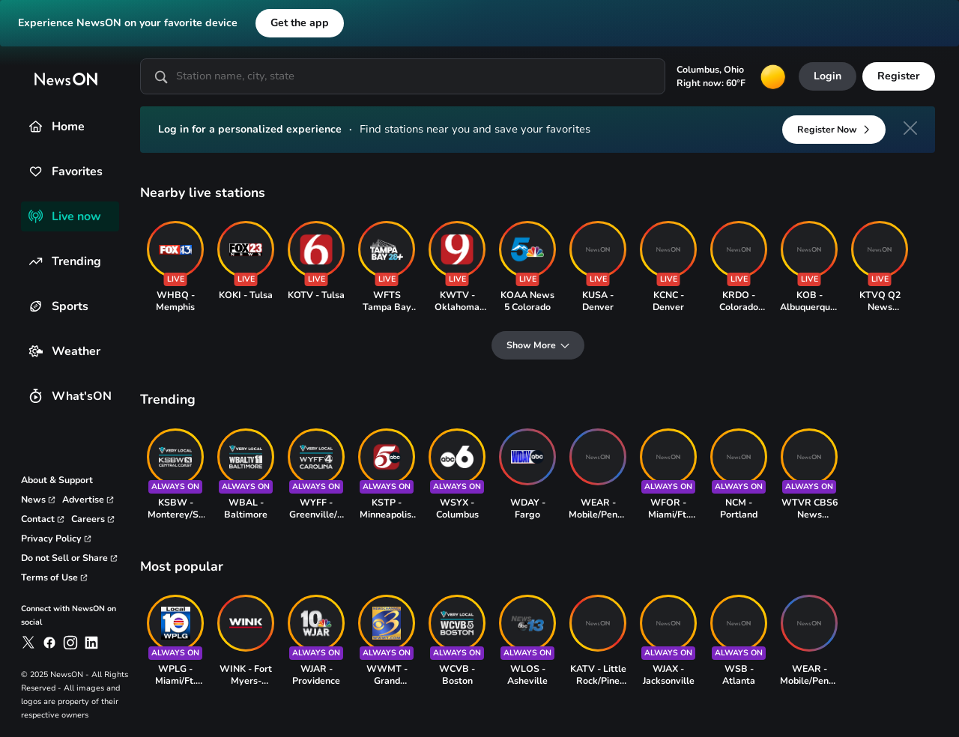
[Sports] (35, 306)
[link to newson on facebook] (49, 642)
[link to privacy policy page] (56, 538)
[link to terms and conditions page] (54, 577)
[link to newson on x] (28, 642)
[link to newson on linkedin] (91, 642)
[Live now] (35, 216)
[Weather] (35, 351)
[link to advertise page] (88, 499)
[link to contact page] (43, 519)
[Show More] (537, 345)
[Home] (35, 126)
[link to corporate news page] (38, 499)
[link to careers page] (93, 519)
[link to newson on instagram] (70, 642)
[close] (910, 128)
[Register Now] (834, 129)
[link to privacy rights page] (69, 558)
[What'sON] (35, 396)
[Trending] (35, 261)
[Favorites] (35, 171)
